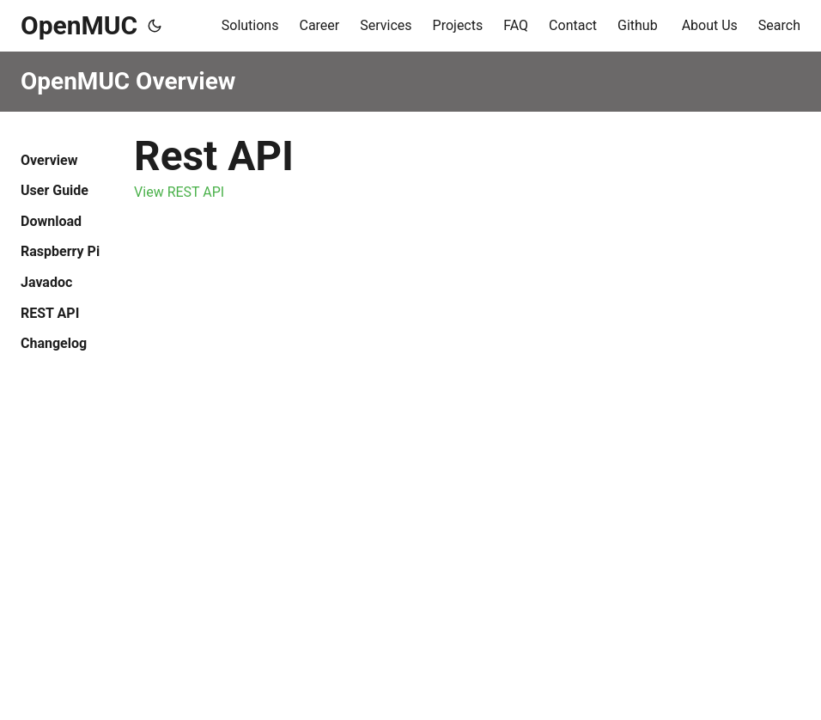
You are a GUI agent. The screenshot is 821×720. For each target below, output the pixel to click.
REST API (50, 313)
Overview (49, 160)
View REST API (179, 192)
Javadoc (46, 282)
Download (51, 221)
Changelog (54, 343)
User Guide (54, 190)
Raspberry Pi (60, 251)
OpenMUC (79, 25)
